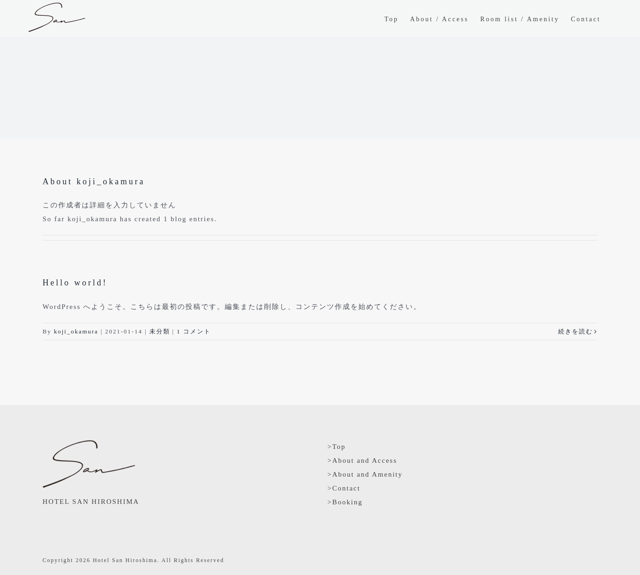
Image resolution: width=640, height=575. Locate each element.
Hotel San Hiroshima (125, 560)
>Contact (343, 488)
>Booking (345, 502)
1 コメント (194, 331)
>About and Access (362, 460)
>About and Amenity (365, 474)
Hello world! (75, 282)
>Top (336, 446)
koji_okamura (76, 331)
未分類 (159, 331)
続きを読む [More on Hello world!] (575, 331)
